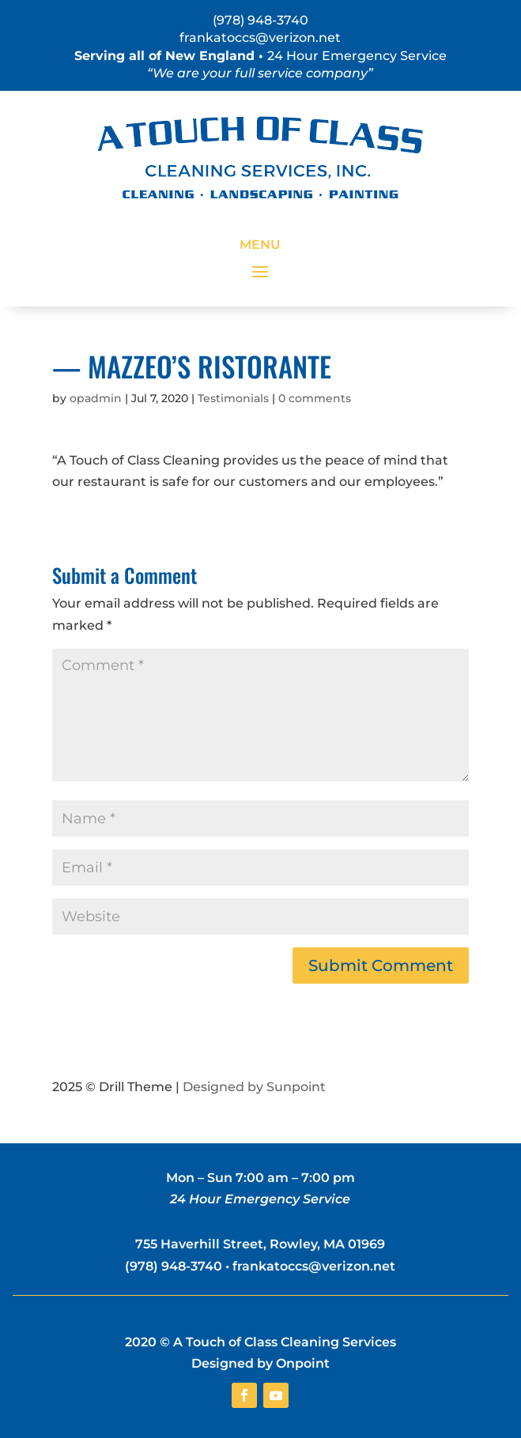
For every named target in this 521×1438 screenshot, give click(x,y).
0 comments (314, 398)
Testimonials (233, 398)
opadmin (96, 398)
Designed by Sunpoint (254, 1086)
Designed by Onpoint (260, 1363)
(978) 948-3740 (260, 20)
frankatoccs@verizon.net (260, 37)
